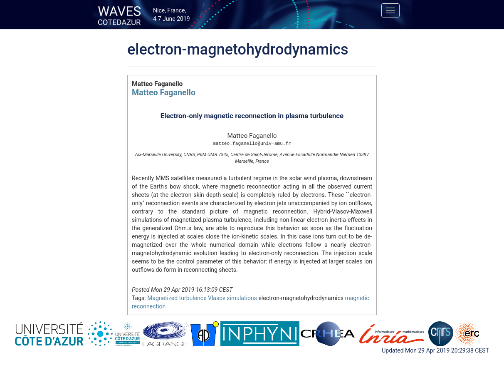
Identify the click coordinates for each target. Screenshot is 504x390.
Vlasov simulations (232, 298)
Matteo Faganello (163, 92)
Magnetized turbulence (176, 298)
